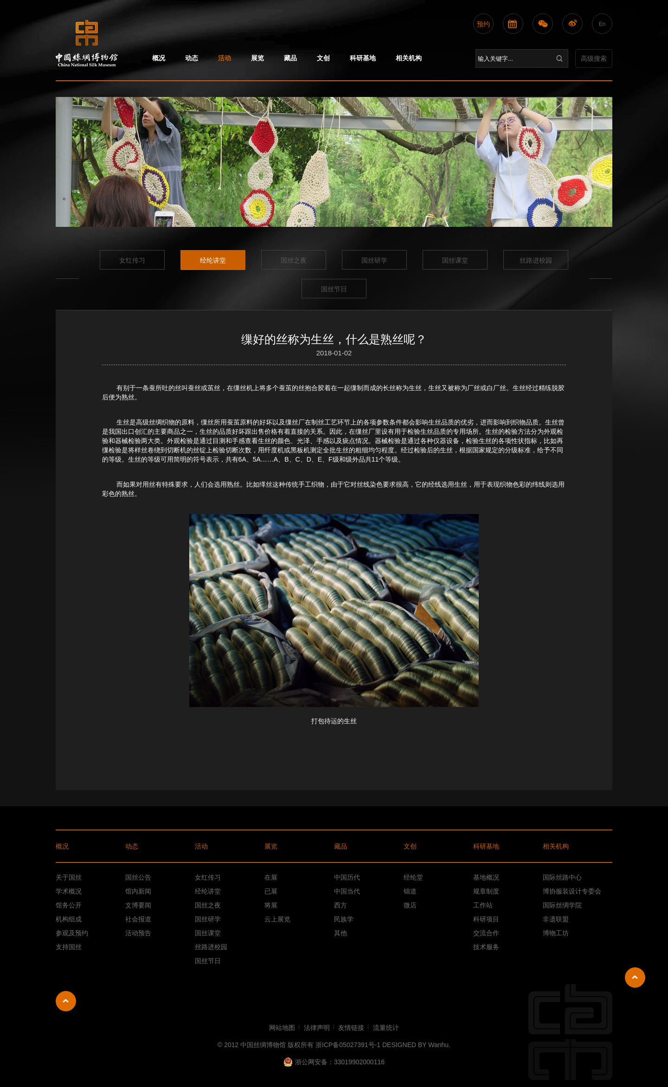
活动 (224, 58)
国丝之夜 (294, 260)
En (602, 24)
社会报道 (138, 919)
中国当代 (347, 891)
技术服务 (486, 947)
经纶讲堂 (213, 260)
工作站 (483, 905)
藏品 (290, 58)
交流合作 (486, 933)
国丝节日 (334, 289)
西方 (340, 905)
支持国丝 (69, 947)
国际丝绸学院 (562, 905)
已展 (270, 891)
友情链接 (351, 1027)
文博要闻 (138, 905)
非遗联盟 (556, 919)
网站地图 (282, 1027)
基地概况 (486, 877)
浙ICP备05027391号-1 (347, 1044)
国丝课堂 (455, 260)
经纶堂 (413, 877)
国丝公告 (138, 877)
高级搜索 (594, 58)
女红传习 (132, 260)
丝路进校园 (536, 260)
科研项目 (486, 919)
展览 (257, 58)
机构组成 (69, 919)
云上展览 (277, 919)
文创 (323, 58)
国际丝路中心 (562, 877)
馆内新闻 (138, 891)
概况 (158, 58)
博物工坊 (556, 933)
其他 (340, 933)
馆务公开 (69, 905)
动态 (191, 58)
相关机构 (409, 58)
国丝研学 (374, 260)
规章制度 (486, 891)
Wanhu (438, 1044)
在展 (270, 877)
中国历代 (347, 877)
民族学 (343, 919)
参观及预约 (72, 933)
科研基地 (363, 58)
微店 (410, 905)
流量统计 (386, 1027)
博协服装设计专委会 (572, 891)
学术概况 (69, 891)
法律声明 (317, 1027)
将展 (270, 905)
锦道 (410, 891)
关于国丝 (69, 877)
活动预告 (138, 933)
